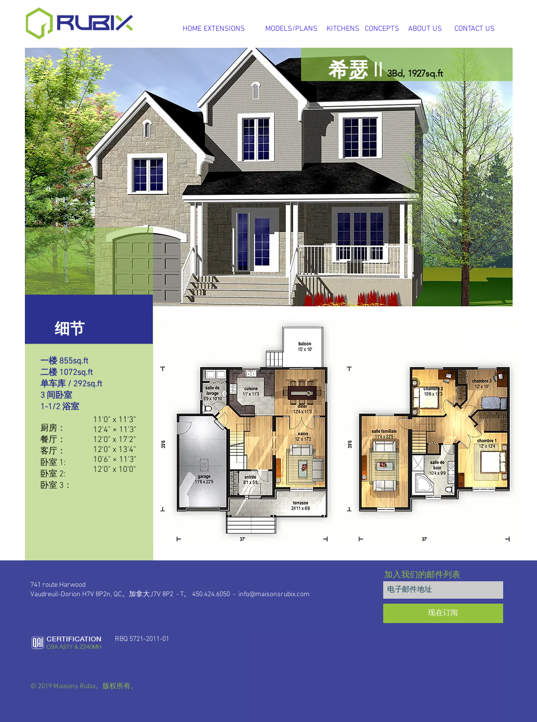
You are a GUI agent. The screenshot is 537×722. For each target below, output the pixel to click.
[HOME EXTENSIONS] (214, 29)
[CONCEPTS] (382, 29)
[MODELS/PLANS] (291, 29)
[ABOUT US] (425, 29)
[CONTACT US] (474, 29)
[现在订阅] (443, 613)
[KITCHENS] (342, 29)
